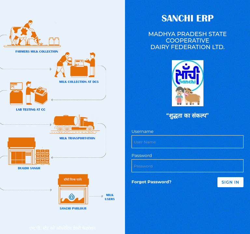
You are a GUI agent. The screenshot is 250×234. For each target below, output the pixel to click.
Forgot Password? (152, 181)
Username (143, 131)
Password (142, 155)
